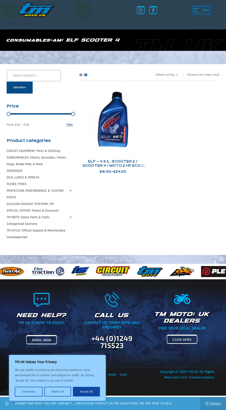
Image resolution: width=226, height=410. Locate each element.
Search (19, 87)
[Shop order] (167, 75)
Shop (123, 374)
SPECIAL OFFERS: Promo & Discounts (33, 210)
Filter (69, 124)
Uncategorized (17, 237)
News (112, 374)
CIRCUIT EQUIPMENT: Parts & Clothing (33, 151)
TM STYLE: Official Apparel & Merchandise (36, 230)
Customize (28, 392)
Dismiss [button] (215, 403)
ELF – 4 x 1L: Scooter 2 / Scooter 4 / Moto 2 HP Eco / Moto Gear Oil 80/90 (113, 165)
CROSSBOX (14, 171)
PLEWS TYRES (16, 184)
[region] (57, 378)
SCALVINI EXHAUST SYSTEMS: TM (30, 204)
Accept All (86, 392)
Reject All (58, 392)
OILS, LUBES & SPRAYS (23, 177)
